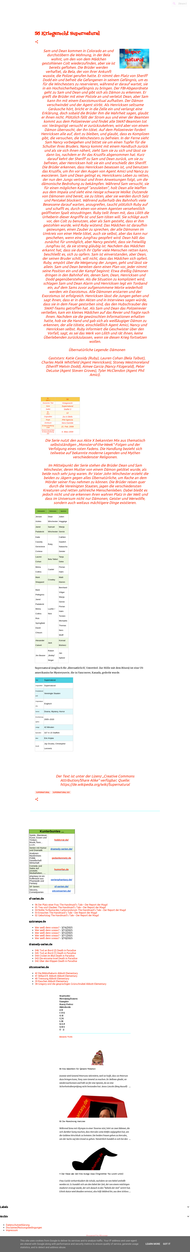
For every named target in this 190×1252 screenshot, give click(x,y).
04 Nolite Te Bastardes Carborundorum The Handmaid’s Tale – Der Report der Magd (80, 910)
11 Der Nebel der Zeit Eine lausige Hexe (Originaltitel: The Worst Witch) (91, 1174)
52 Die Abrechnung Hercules (72, 1121)
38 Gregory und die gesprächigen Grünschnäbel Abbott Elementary (70, 984)
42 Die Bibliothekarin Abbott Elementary (56, 973)
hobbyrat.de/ (61, 840)
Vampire (64, 1001)
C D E (62, 1012)
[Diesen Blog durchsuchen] (172, 3)
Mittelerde (65, 1007)
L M (61, 1021)
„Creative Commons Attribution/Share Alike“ (97, 778)
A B (61, 1010)
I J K (61, 1018)
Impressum (12, 1230)
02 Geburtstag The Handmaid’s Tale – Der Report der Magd (67, 915)
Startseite (64, 996)
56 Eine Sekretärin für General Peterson (77, 1069)
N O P (62, 1024)
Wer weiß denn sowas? (47, 927)
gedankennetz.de (61, 858)
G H (61, 1015)
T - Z (61, 1029)
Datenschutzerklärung (18, 1225)
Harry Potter (66, 1004)
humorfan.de (61, 869)
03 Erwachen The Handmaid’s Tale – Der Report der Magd (66, 912)
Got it (166, 1244)
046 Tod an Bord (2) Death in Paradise (55, 950)
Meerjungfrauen (68, 998)
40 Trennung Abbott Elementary (52, 978)
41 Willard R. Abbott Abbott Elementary (56, 976)
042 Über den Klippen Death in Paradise (56, 961)
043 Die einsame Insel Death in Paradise (56, 958)
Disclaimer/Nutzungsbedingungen (24, 1227)
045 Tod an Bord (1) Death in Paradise (55, 953)
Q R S (62, 1027)
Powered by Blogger (95, 1235)
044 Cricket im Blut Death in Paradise (55, 955)
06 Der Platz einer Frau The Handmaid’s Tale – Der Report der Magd (71, 904)
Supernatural (42, 792)
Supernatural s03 (61, 792)
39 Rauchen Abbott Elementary (51, 981)
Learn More (152, 1244)
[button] (36, 42)
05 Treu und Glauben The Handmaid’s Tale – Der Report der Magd (70, 907)
